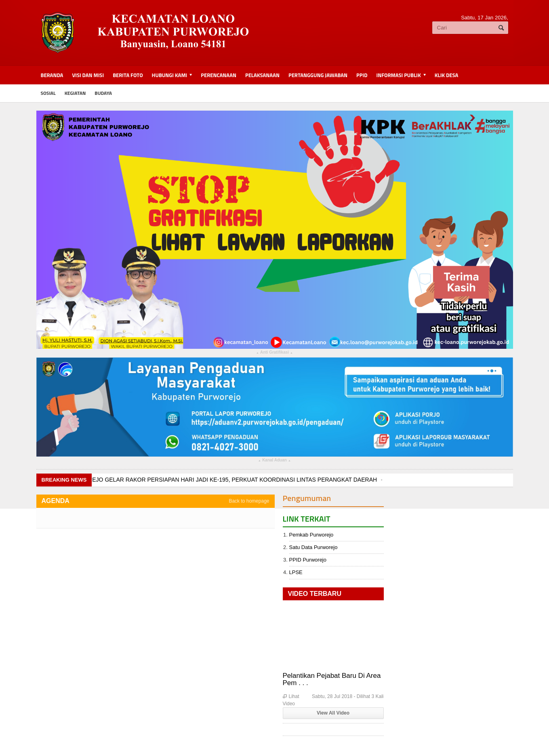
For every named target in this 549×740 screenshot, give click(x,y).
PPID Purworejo (307, 560)
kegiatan (75, 93)
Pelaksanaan (262, 75)
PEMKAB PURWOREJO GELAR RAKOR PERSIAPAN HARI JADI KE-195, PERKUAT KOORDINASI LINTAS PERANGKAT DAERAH (209, 479)
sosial (48, 93)
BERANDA (52, 75)
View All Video (333, 713)
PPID (361, 75)
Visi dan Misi (88, 75)
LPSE (296, 572)
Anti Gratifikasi (274, 353)
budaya (103, 93)
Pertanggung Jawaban (317, 75)
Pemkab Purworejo (311, 535)
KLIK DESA (446, 75)
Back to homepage (249, 501)
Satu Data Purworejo (313, 547)
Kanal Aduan (274, 461)
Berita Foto (128, 75)
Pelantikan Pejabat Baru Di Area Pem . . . (332, 679)
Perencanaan (218, 75)
